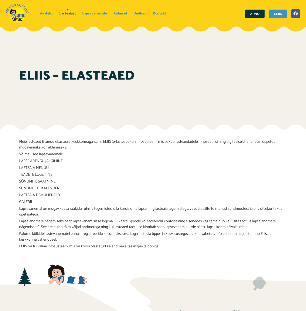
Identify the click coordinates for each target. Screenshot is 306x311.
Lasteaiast (67, 13)
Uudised (140, 13)
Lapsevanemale (94, 13)
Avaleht (46, 13)
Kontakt (159, 13)
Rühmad (120, 13)
